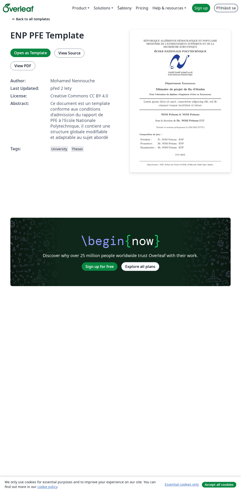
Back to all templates (30, 19)
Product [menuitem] (79, 8)
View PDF (22, 65)
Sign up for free (99, 266)
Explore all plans (140, 266)
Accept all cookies (219, 484)
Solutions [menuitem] (102, 8)
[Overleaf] (18, 8)
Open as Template (30, 52)
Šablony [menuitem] (124, 8)
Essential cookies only (182, 484)
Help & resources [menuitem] (168, 8)
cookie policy (47, 486)
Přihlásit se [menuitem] (226, 8)
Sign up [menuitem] (201, 8)
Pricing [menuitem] (142, 8)
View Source (69, 53)
